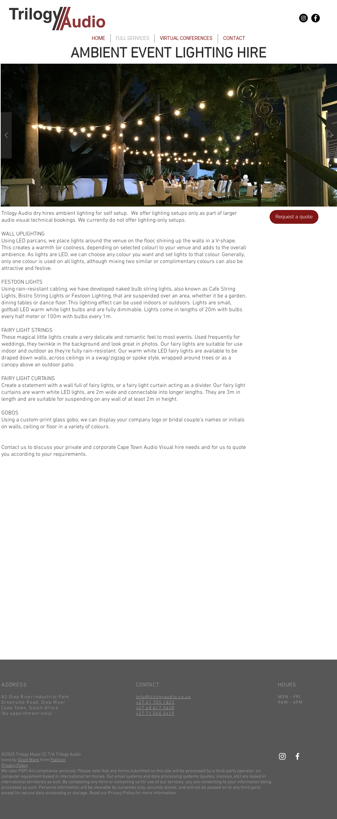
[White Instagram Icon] (282, 756)
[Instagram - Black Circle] (303, 18)
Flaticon (58, 760)
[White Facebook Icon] (297, 756)
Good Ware (28, 760)
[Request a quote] (294, 217)
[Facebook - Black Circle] (315, 18)
